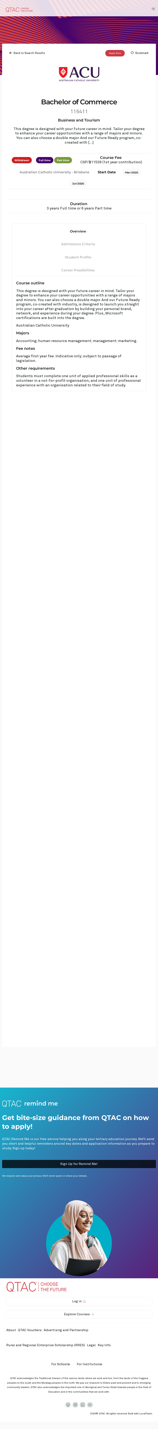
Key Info (105, 1345)
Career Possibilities (78, 270)
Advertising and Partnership (66, 1330)
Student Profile (78, 257)
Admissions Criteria (78, 244)
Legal (91, 1345)
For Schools (60, 1364)
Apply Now (115, 53)
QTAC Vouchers (30, 1330)
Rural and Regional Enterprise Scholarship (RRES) (45, 1345)
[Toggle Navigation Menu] (153, 9)
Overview (78, 231)
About (11, 1330)
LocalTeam (145, 1413)
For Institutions (89, 1364)
